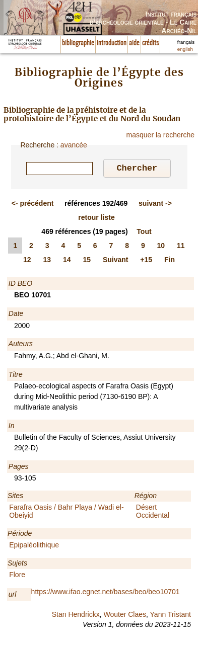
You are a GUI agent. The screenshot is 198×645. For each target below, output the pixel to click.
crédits (150, 43)
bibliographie (78, 43)
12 (27, 261)
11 (181, 247)
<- (33, 205)
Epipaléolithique (34, 546)
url (13, 596)
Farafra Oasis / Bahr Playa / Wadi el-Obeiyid (66, 512)
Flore (17, 576)
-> (155, 205)
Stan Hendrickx (76, 616)
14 (67, 261)
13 (47, 261)
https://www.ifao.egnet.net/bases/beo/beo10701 (105, 593)
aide (134, 43)
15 (87, 261)
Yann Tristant (170, 616)
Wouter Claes (124, 616)
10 (161, 247)
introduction (111, 43)
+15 (146, 261)
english (185, 49)
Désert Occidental (152, 512)
